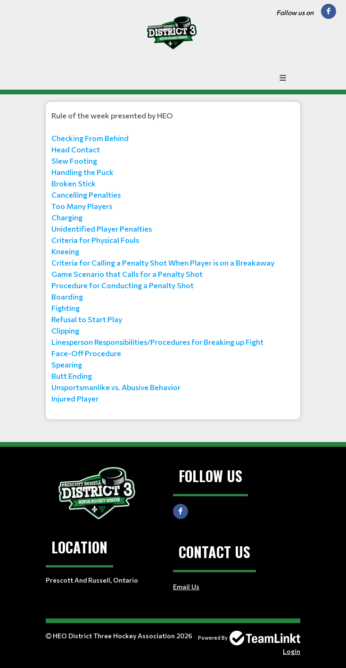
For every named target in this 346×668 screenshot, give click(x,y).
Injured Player (75, 398)
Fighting (65, 307)
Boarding (67, 296)
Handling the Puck (82, 171)
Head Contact (75, 149)
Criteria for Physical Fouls (95, 239)
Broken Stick (73, 183)
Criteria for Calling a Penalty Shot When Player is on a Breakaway (162, 262)
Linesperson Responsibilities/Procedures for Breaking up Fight (157, 341)
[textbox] (173, 257)
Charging (66, 217)
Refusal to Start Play (86, 319)
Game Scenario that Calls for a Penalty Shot (127, 273)
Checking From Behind (90, 138)
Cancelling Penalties (86, 194)
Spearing (66, 364)
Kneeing (65, 251)
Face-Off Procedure (86, 353)
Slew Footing (74, 160)
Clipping (65, 330)
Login (291, 651)
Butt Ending (71, 375)
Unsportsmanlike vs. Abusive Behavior (116, 387)
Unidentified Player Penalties (101, 228)
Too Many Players (81, 205)
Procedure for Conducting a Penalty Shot (122, 285)
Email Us (186, 587)
